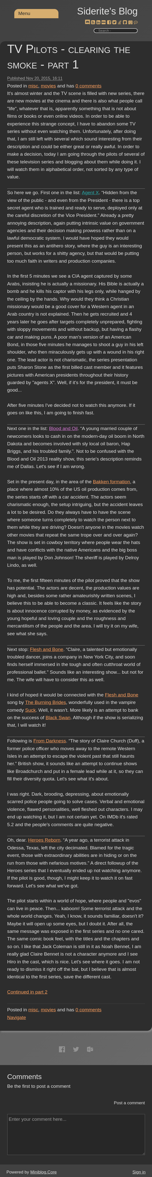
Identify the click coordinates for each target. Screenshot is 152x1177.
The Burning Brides (45, 702)
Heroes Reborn (44, 840)
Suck (30, 710)
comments (88, 85)
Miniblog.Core (43, 1172)
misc (33, 85)
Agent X (90, 192)
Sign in (138, 1172)
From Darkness (49, 740)
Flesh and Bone (46, 649)
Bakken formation (111, 481)
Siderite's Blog (107, 11)
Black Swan (58, 717)
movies (48, 85)
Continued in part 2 (27, 992)
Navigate (16, 1017)
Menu (24, 13)
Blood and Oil (63, 428)
